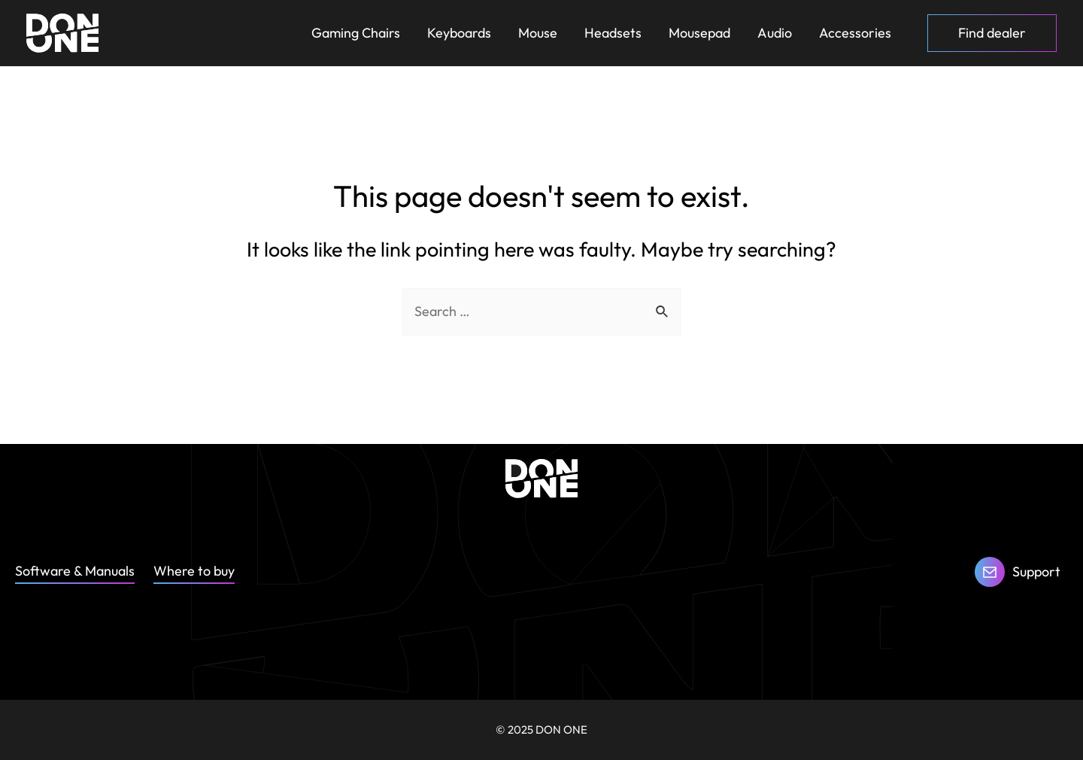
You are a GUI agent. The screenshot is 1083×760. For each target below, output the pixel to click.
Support (1036, 571)
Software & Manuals (75, 570)
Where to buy (194, 570)
